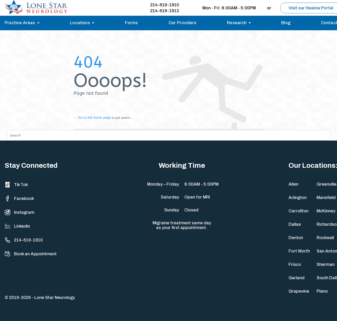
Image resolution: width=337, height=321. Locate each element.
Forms (131, 22)
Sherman (326, 264)
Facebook (19, 198)
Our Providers (182, 22)
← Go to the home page (92, 117)
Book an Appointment (31, 254)
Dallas (295, 224)
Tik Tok (16, 184)
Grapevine (299, 291)
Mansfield (326, 197)
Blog (285, 22)
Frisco (295, 264)
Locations (80, 22)
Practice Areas (20, 22)
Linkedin (17, 226)
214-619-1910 (164, 5)
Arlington (298, 197)
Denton (296, 237)
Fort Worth (299, 251)
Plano (322, 291)
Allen (293, 184)
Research (236, 22)
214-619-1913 (164, 10)
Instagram (19, 212)
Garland (296, 277)
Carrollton (298, 211)
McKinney (326, 211)
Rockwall (325, 237)
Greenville (327, 184)
